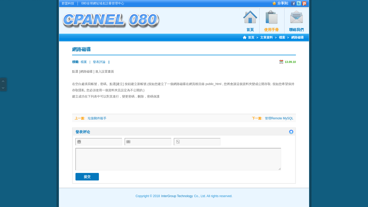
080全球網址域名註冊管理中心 (102, 3)
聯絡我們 (296, 30)
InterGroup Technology (177, 196)
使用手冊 (271, 30)
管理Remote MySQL (279, 118)
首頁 (250, 30)
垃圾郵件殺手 (97, 118)
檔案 (282, 37)
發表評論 (99, 62)
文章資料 (266, 37)
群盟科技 (68, 3)
